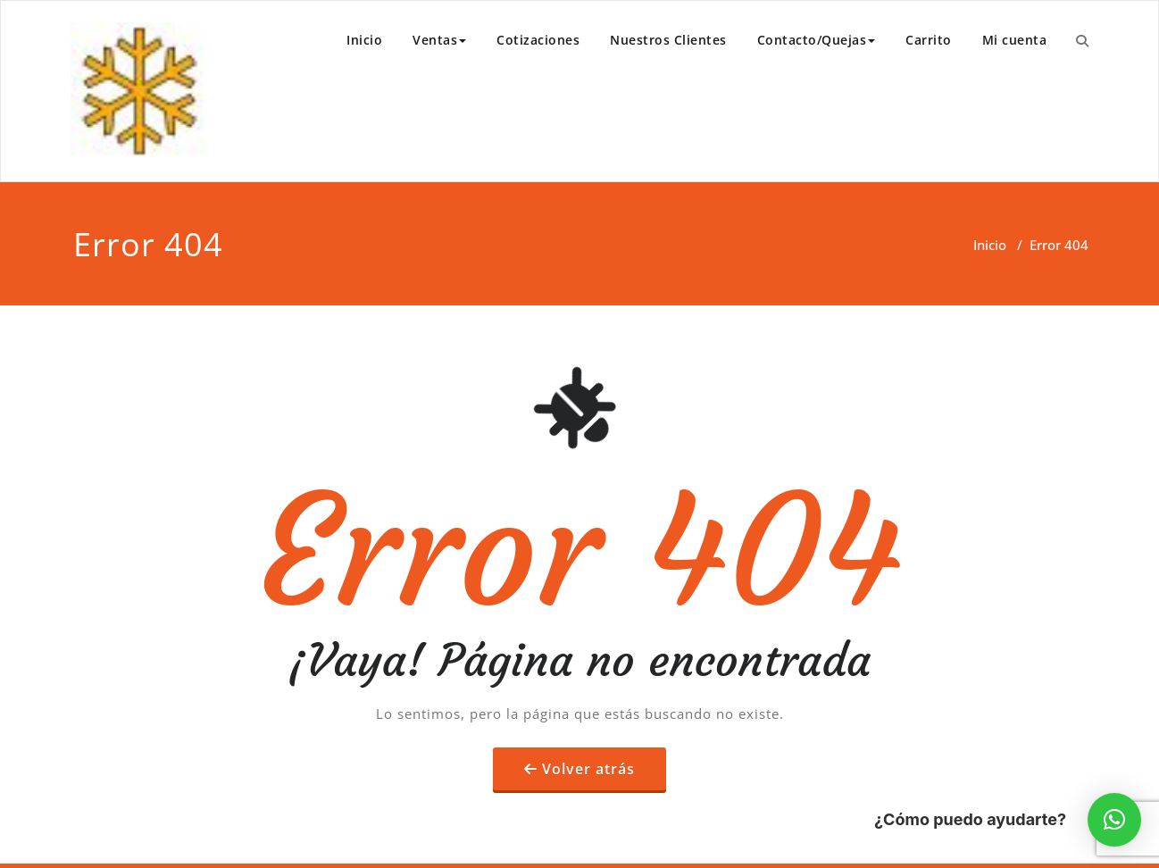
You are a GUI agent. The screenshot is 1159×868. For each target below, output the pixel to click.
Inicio (364, 39)
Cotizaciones (538, 39)
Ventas (439, 39)
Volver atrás (588, 769)
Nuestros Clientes (668, 39)
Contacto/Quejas (816, 39)
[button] (1114, 820)
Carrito (928, 39)
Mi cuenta (1014, 39)
